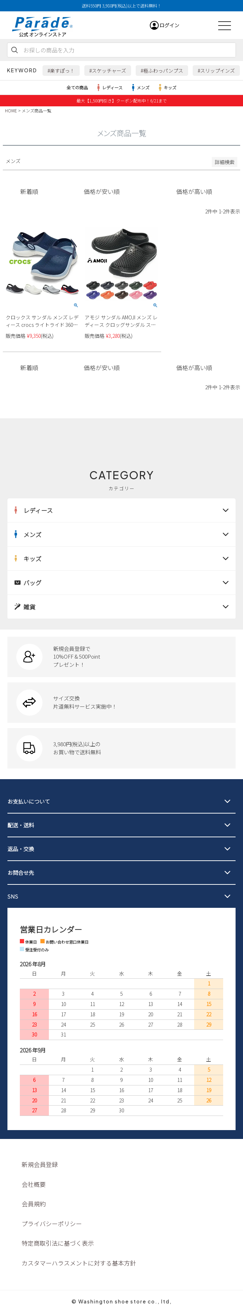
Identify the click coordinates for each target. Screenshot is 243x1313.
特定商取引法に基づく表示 (58, 1243)
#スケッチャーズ (107, 70)
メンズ (139, 87)
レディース (109, 87)
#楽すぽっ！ (61, 70)
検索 (14, 50)
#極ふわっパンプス (162, 70)
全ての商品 (77, 87)
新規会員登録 (40, 1164)
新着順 (29, 191)
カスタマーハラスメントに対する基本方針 (79, 1262)
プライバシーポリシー (52, 1223)
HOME (11, 110)
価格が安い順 (102, 191)
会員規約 (34, 1203)
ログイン (169, 25)
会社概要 (34, 1184)
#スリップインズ (216, 70)
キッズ (166, 87)
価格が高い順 (194, 191)
